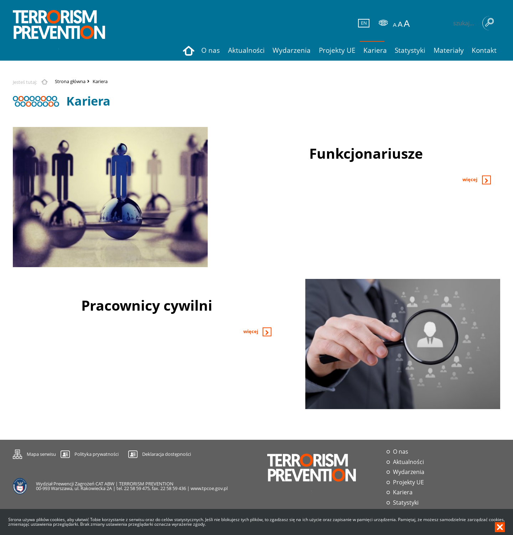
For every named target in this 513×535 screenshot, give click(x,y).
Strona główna (70, 81)
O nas (400, 451)
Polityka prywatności (96, 454)
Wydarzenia (408, 472)
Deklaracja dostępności (166, 454)
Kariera (100, 81)
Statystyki (406, 502)
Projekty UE (408, 482)
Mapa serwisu (34, 453)
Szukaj (489, 23)
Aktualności (408, 462)
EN (363, 23)
